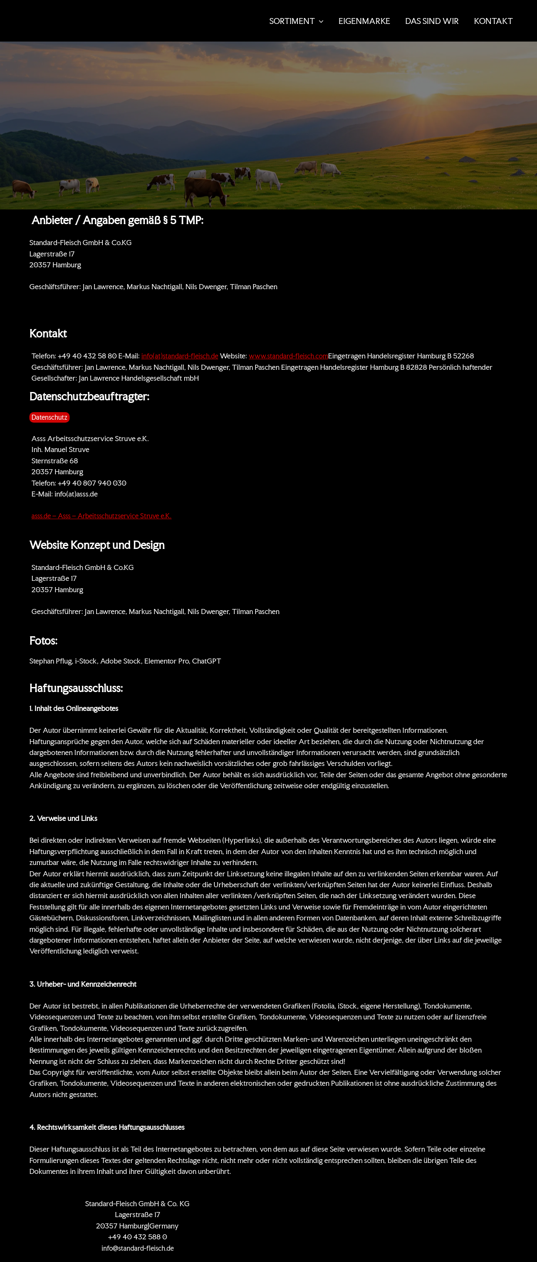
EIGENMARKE (364, 21)
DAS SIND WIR (432, 21)
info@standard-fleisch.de (137, 1248)
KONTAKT (493, 21)
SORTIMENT (296, 21)
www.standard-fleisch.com (294, 355)
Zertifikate (336, 1203)
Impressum (463, 1203)
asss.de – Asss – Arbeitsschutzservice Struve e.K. (107, 515)
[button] (319, 21)
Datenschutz (420, 1203)
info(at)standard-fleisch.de (181, 355)
